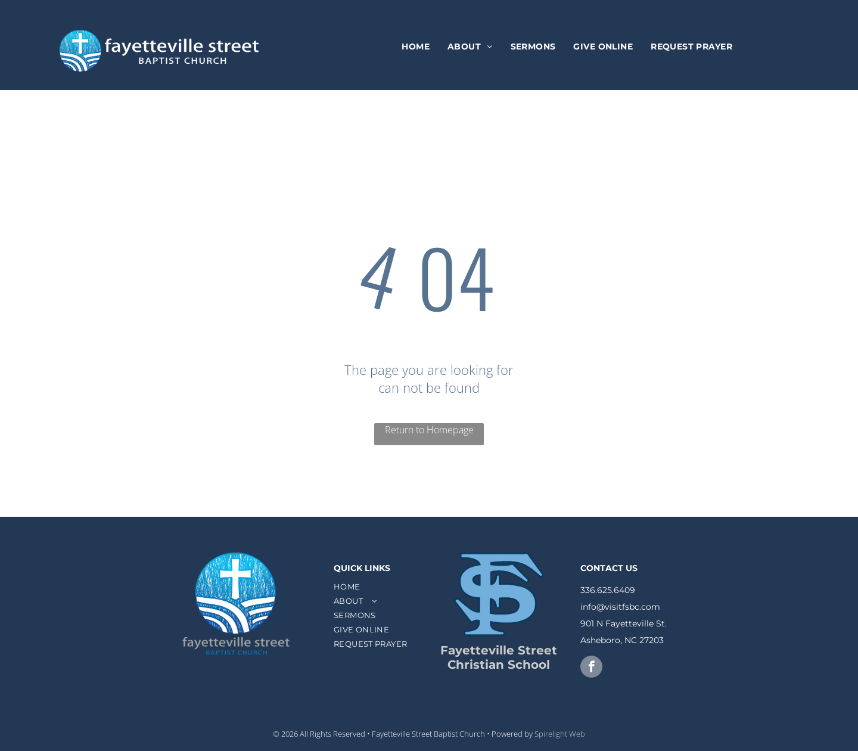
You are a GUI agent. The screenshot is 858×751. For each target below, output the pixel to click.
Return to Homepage (429, 429)
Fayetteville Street (498, 650)
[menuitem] (416, 47)
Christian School (498, 664)
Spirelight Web (559, 733)
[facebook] (591, 668)
